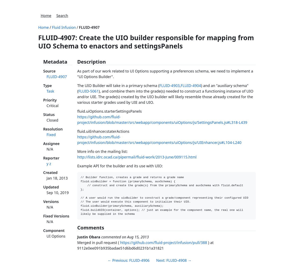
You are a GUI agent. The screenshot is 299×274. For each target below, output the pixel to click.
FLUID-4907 (89, 27)
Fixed (51, 134)
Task (50, 91)
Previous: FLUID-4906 (129, 264)
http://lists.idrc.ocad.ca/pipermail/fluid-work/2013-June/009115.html (137, 157)
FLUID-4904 (191, 85)
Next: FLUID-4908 (173, 264)
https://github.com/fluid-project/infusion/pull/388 (163, 246)
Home (46, 15)
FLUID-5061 (88, 91)
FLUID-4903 (169, 85)
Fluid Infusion (64, 27)
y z (49, 163)
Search (62, 15)
